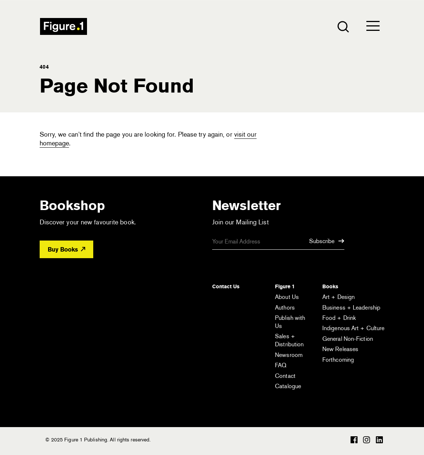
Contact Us (225, 286)
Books (330, 286)
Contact (285, 376)
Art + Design (338, 297)
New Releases (340, 349)
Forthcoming (338, 360)
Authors (285, 307)
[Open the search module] (342, 26)
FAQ (280, 365)
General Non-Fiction (347, 339)
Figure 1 (285, 286)
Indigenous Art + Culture (353, 328)
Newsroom (288, 355)
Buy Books (66, 249)
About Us (287, 297)
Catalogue (288, 386)
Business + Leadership (351, 307)
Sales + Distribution (289, 340)
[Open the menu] (373, 27)
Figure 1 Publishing (63, 26)
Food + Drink (339, 318)
